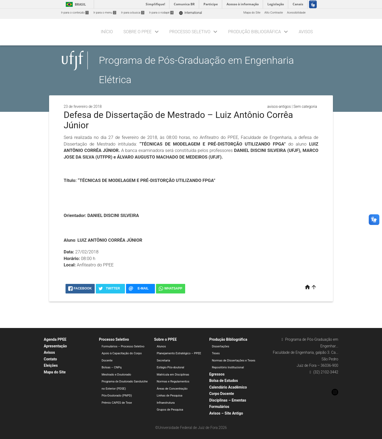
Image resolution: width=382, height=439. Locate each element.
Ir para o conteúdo (75, 12)
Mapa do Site (251, 12)
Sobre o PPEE (137, 31)
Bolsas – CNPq (111, 367)
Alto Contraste (273, 12)
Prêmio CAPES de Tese (117, 402)
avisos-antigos (279, 106)
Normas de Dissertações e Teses (233, 360)
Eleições (51, 365)
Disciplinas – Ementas (227, 400)
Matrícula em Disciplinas (173, 374)
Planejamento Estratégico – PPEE (179, 353)
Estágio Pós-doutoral (170, 367)
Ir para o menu (104, 12)
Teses (216, 353)
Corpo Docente (221, 393)
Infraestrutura (166, 402)
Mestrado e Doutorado (116, 374)
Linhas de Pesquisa (170, 395)
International (190, 13)
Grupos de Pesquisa (170, 409)
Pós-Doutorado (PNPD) (117, 395)
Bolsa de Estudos (223, 380)
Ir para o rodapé (161, 12)
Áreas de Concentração (172, 388)
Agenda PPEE (55, 339)
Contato (50, 359)
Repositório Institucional (228, 367)
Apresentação (55, 346)
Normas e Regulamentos (173, 381)
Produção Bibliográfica (254, 31)
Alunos (161, 346)
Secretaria (163, 360)
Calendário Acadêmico (228, 387)
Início (107, 31)
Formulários (219, 406)
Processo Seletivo (189, 31)
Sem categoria (305, 106)
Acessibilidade (296, 12)
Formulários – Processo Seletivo (123, 346)
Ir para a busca (132, 12)
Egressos (217, 374)
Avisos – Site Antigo (226, 413)
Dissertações (220, 346)
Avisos (306, 31)
